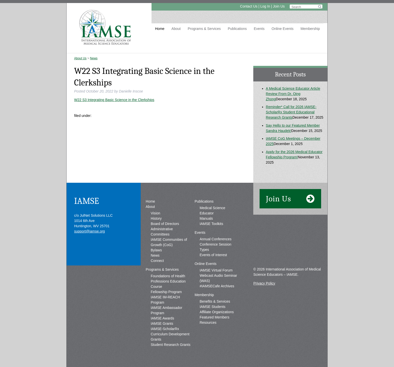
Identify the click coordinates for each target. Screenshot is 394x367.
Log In (265, 6)
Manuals (206, 218)
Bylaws (156, 250)
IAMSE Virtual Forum (216, 270)
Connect (157, 261)
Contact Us (248, 6)
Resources (208, 322)
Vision (155, 213)
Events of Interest (213, 255)
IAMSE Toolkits (211, 224)
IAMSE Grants (162, 324)
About (176, 29)
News (93, 58)
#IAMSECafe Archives (217, 286)
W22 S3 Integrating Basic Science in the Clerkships (114, 100)
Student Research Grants (170, 345)
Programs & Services (204, 29)
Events (259, 29)
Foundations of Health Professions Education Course (168, 281)
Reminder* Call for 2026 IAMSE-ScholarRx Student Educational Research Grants (291, 112)
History (156, 218)
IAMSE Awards (162, 318)
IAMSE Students (212, 307)
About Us (80, 58)
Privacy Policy (264, 283)
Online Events (282, 29)
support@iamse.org (89, 231)
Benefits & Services (215, 301)
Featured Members (214, 317)
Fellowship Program (166, 292)
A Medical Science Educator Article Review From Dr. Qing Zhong (293, 93)
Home (159, 29)
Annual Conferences (215, 239)
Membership (310, 29)
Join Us (279, 6)
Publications (237, 29)
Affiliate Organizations (217, 312)
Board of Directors (165, 224)
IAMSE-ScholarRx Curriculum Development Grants (170, 334)
